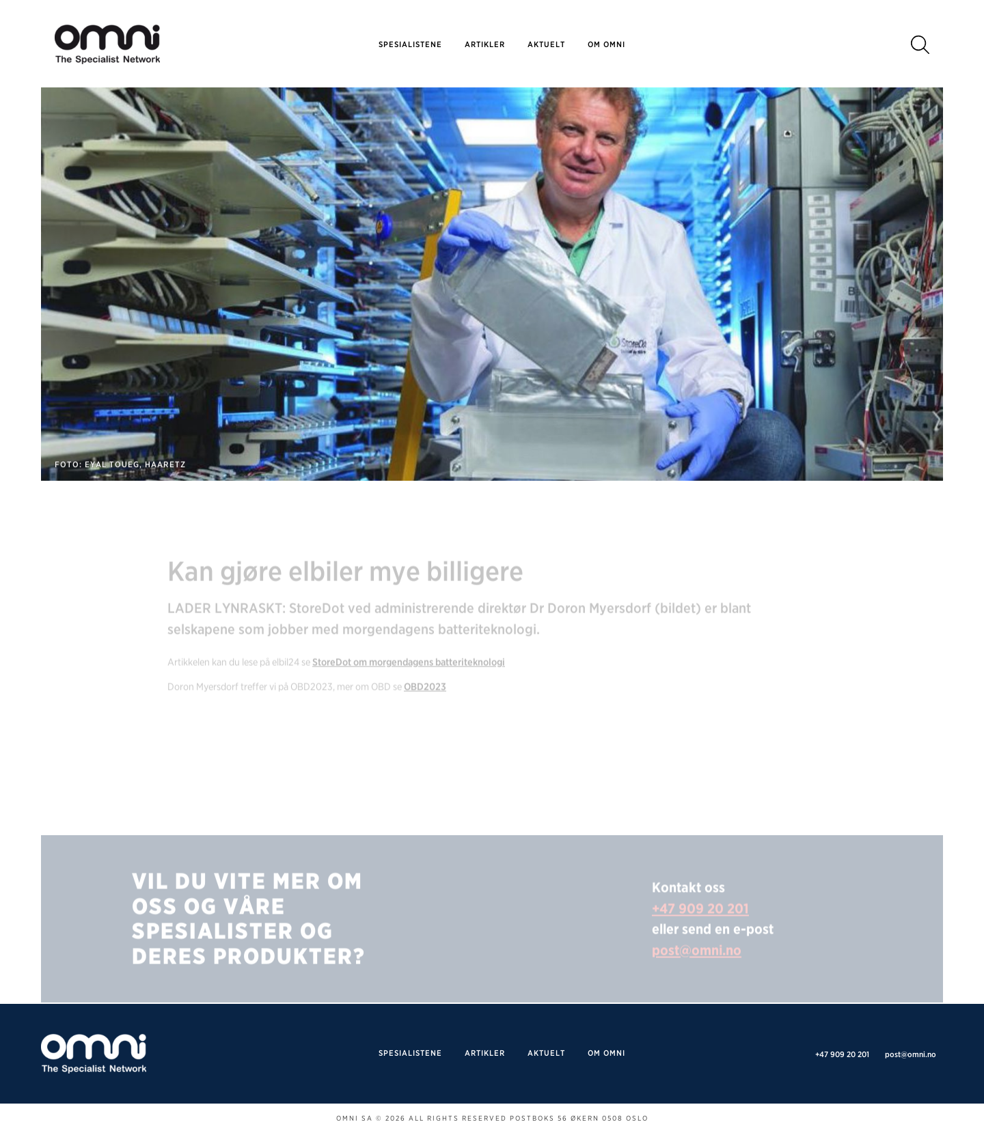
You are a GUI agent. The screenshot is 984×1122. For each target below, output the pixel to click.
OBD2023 (425, 700)
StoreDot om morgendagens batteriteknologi (408, 676)
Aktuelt (546, 44)
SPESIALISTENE (410, 44)
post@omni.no (696, 963)
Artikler (485, 44)
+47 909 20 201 (700, 921)
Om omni (606, 44)
